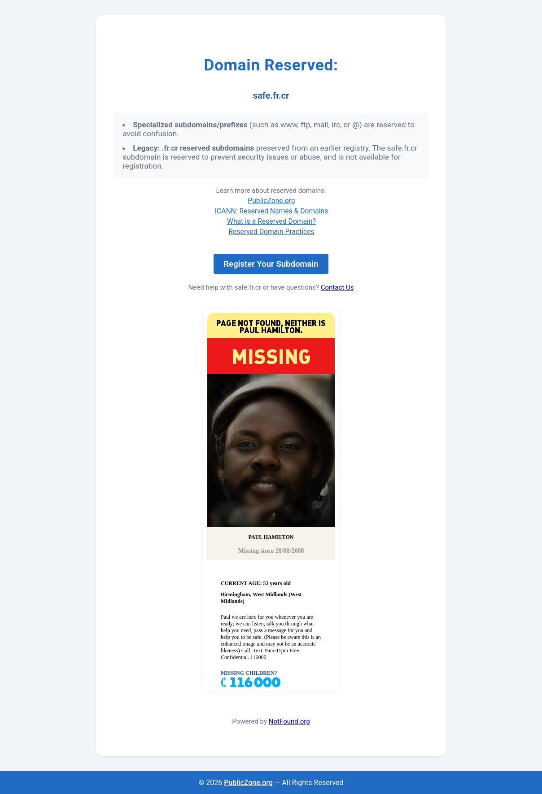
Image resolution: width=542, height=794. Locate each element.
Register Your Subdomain (270, 264)
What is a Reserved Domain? (271, 221)
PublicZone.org (271, 200)
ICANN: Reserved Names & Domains (271, 211)
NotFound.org (289, 721)
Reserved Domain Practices (271, 231)
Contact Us (337, 287)
